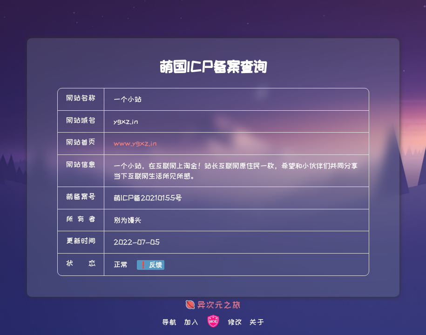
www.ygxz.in (135, 143)
